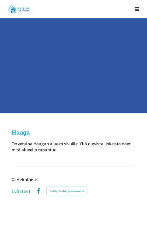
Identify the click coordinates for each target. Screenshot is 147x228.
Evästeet (21, 191)
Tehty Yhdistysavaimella (67, 191)
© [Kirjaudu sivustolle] (14, 179)
